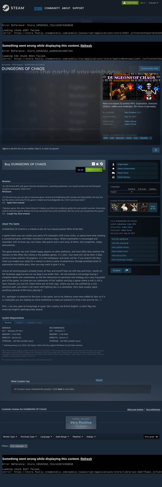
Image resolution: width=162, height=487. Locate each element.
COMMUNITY (52, 8)
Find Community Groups (122, 263)
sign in (142, 3)
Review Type (9, 444)
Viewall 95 (152, 211)
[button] (94, 173)
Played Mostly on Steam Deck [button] (93, 454)
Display (90, 444)
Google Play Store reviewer (18, 217)
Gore (136, 142)
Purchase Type (27, 444)
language (152, 3)
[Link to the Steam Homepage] (15, 10)
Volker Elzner (130, 125)
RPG (106, 142)
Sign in (5, 152)
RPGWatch (6, 195)
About (66, 8)
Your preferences (153, 413)
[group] (81, 456)
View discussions (119, 259)
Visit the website (120, 243)
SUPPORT (78, 8)
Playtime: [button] (71, 454)
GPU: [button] (145, 454)
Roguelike (144, 142)
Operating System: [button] (119, 454)
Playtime (77, 444)
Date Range (61, 444)
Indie (112, 142)
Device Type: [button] (7, 458)
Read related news (120, 255)
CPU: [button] (135, 454)
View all (99, 384)
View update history (120, 251)
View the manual (120, 247)
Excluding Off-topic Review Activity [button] (48, 454)
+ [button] (150, 142)
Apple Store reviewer (16, 206)
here (60, 393)
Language (45, 444)
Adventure (120, 142)
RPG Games (17, 68)
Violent (128, 142)
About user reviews (135, 413)
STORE (38, 8)
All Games (6, 68)
